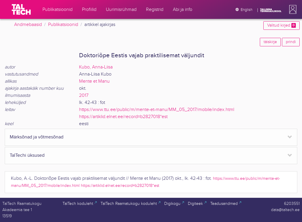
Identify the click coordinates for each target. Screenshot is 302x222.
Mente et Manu (94, 81)
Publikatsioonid (63, 24)
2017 (83, 95)
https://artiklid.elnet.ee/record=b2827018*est (123, 117)
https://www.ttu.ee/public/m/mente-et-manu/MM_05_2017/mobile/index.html (156, 109)
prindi (291, 42)
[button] (292, 9)
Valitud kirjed (281, 25)
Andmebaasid (28, 24)
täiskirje (270, 42)
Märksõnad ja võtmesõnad (36, 137)
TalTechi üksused (27, 155)
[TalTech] (21, 9)
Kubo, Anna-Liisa (96, 67)
